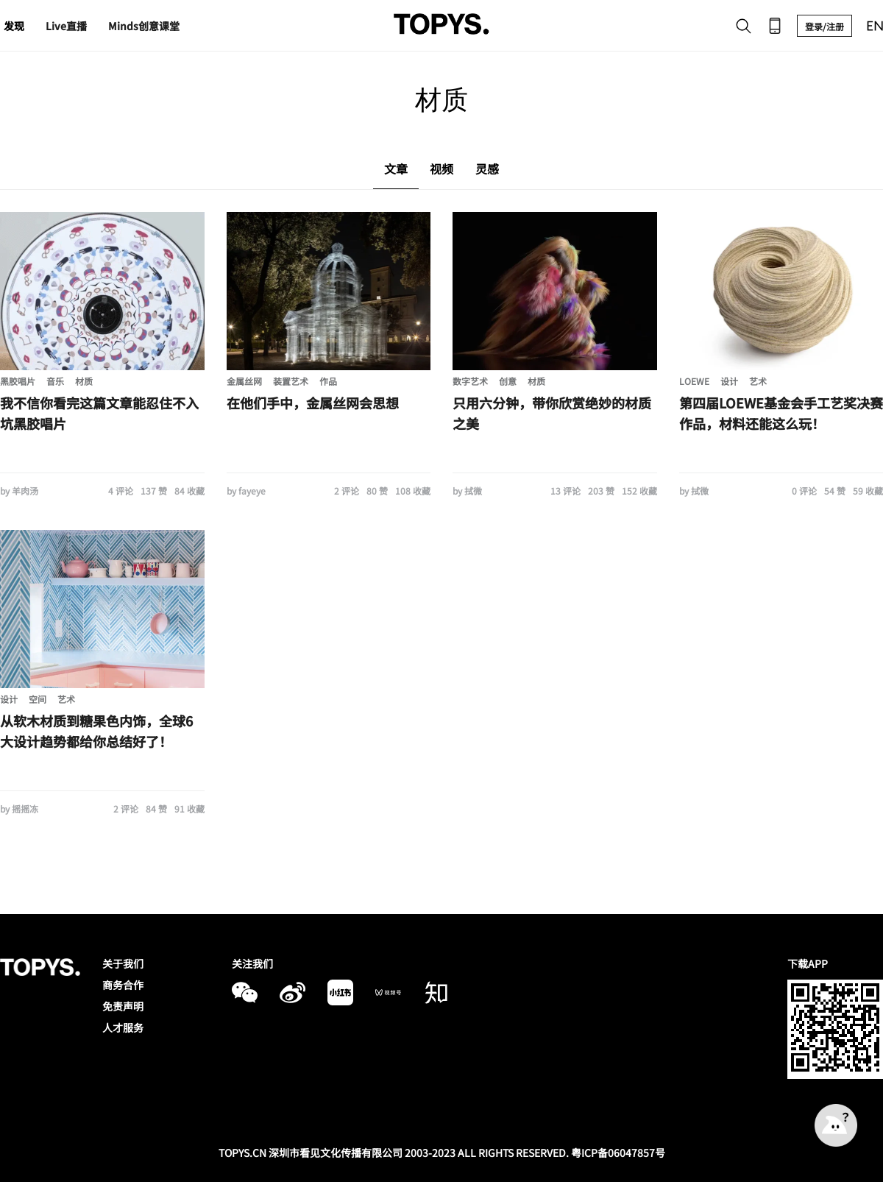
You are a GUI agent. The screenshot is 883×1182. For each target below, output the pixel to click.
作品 (328, 381)
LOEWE (694, 381)
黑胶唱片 (17, 381)
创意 (508, 381)
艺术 (758, 381)
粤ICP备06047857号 (618, 1152)
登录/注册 (824, 26)
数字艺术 (470, 381)
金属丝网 (244, 381)
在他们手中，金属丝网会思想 (313, 402)
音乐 (55, 381)
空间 (37, 699)
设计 (729, 381)
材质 (84, 381)
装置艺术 (290, 381)
